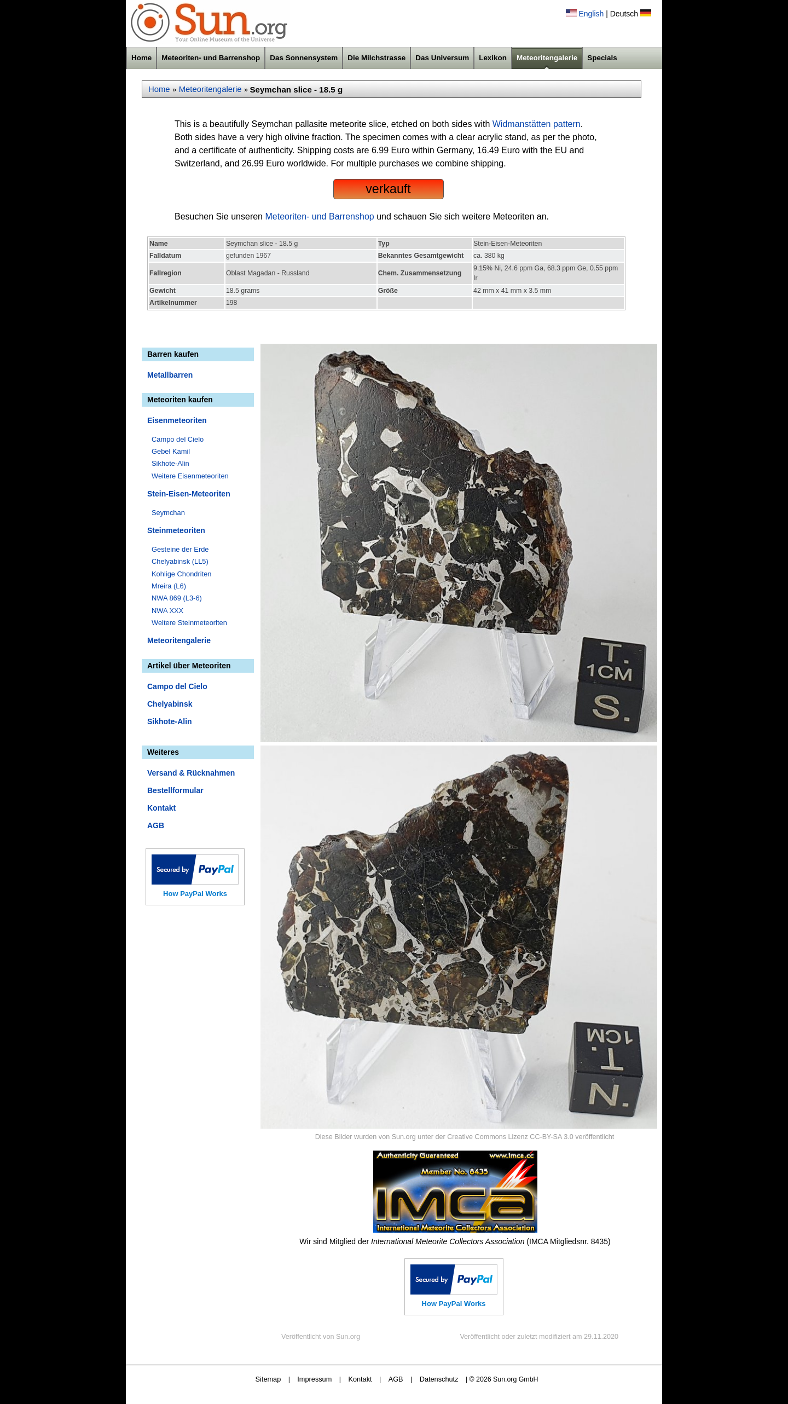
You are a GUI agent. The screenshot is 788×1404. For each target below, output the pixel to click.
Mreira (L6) (169, 586)
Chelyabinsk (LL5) (180, 561)
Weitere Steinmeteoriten (189, 623)
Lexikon (493, 58)
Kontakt (161, 808)
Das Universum (442, 58)
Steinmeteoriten (176, 530)
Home (141, 58)
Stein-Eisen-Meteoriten (188, 493)
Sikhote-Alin (170, 463)
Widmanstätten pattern (537, 124)
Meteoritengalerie (547, 58)
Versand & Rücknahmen (191, 773)
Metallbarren (170, 375)
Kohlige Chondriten (182, 574)
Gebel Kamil (171, 451)
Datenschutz (439, 1379)
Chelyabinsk (169, 704)
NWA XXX (167, 610)
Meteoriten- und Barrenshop (210, 58)
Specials (602, 58)
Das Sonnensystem (304, 58)
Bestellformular (175, 790)
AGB (155, 825)
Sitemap (268, 1379)
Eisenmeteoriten (177, 420)
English (591, 13)
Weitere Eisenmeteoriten (190, 476)
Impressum (314, 1379)
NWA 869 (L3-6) (177, 598)
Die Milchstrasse (376, 58)
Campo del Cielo (178, 439)
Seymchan (168, 513)
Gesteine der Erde (180, 549)
